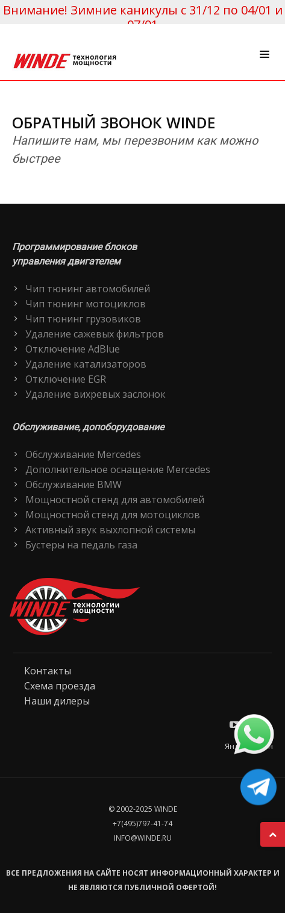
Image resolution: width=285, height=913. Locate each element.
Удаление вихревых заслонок (95, 394)
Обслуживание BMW (73, 484)
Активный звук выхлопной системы (110, 529)
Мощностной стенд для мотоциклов (112, 514)
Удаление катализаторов (85, 364)
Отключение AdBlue (72, 349)
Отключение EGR (65, 379)
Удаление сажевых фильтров (94, 333)
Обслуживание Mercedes (83, 454)
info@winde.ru (143, 838)
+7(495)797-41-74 (142, 823)
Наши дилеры (57, 700)
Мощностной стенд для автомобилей (114, 499)
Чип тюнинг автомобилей (87, 288)
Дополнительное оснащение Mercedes (117, 469)
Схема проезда (59, 685)
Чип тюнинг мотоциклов (85, 303)
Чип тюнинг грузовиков (83, 318)
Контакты (47, 670)
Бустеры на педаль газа (81, 544)
